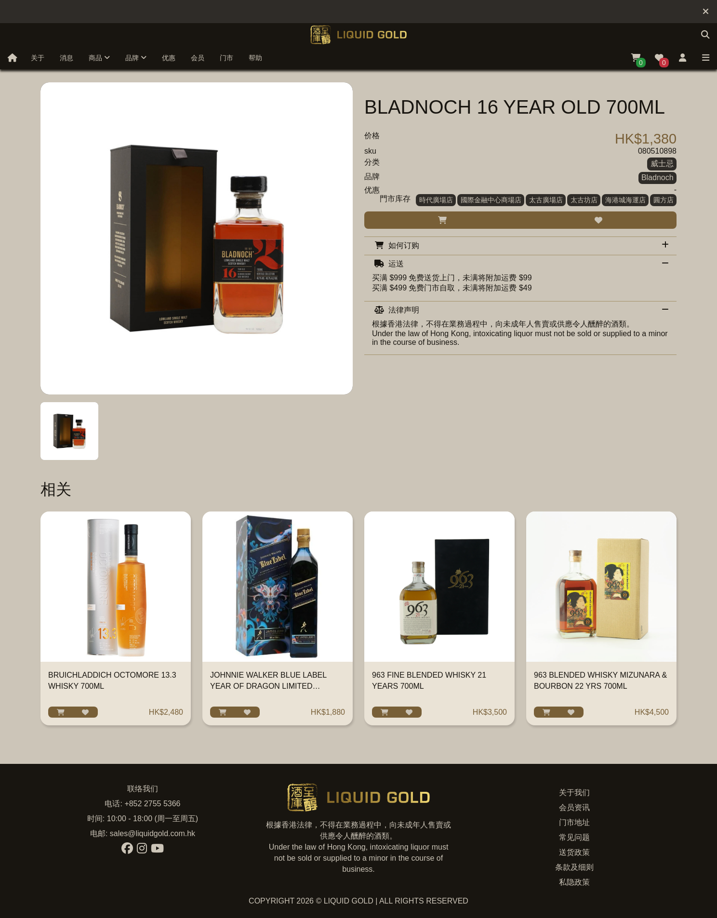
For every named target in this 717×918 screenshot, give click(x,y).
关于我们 (574, 792)
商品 (99, 58)
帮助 (255, 58)
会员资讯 (574, 807)
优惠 (168, 58)
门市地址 (574, 822)
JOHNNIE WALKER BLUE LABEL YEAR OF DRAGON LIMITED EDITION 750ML (268, 686)
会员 (197, 58)
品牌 (135, 58)
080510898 (657, 151)
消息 (66, 58)
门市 (226, 58)
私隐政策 (574, 882)
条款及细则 (574, 867)
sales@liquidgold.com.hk (152, 833)
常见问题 (574, 837)
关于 (37, 58)
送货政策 (574, 852)
